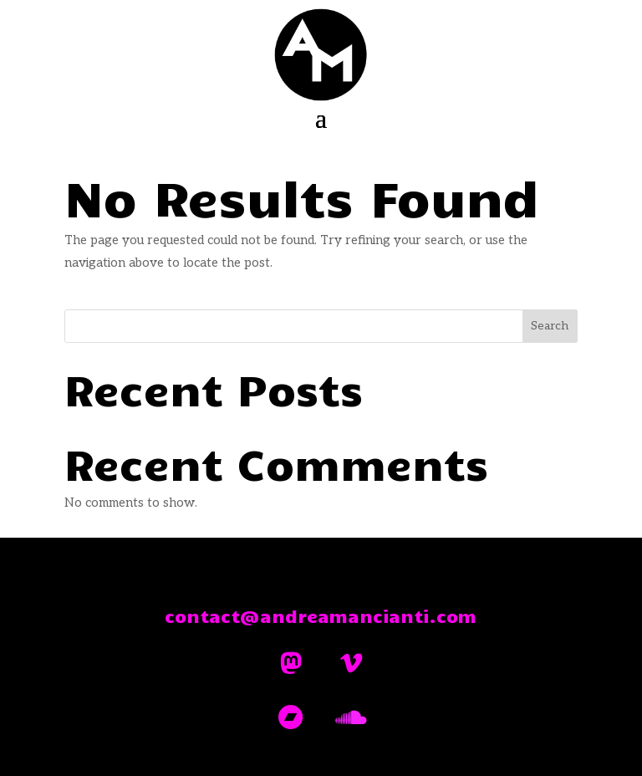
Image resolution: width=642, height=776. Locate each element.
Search (549, 326)
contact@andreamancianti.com (320, 615)
